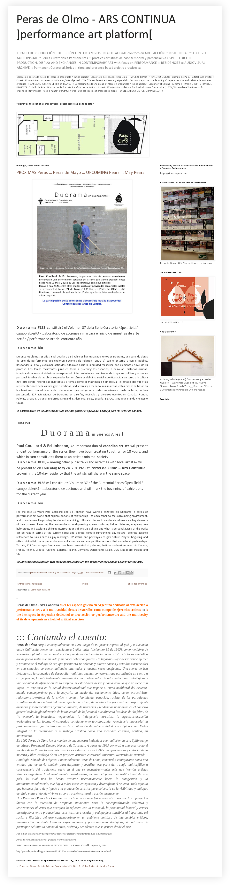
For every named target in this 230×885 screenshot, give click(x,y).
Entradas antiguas (137, 584)
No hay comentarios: (94, 573)
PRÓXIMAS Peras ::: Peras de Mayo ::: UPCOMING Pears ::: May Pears (80, 172)
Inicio (85, 584)
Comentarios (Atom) (41, 590)
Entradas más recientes (29, 584)
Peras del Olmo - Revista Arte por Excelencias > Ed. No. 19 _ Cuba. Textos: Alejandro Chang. (67, 866)
